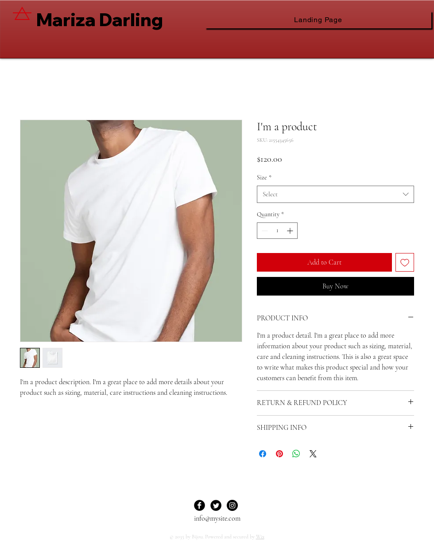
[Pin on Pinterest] (279, 453)
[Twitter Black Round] (215, 505)
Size (264, 177)
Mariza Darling (99, 19)
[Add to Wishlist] (404, 262)
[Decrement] (263, 230)
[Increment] (290, 230)
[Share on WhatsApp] (296, 453)
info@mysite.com (217, 518)
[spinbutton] (277, 230)
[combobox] (335, 194)
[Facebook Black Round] (199, 505)
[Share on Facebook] (262, 453)
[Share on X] (313, 453)
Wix (260, 537)
